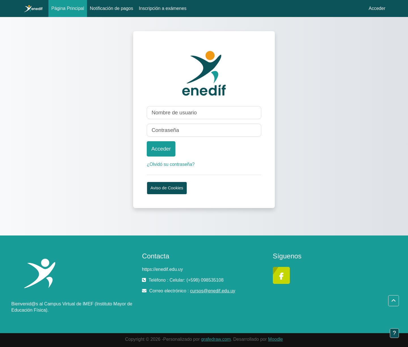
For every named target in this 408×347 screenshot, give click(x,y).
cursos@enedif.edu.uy (212, 290)
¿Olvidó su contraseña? (171, 164)
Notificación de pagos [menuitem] (111, 8)
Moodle (275, 339)
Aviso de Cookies (166, 187)
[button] (393, 301)
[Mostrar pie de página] (394, 333)
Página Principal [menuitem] (67, 8)
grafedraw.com (216, 339)
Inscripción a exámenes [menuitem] (162, 8)
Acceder (377, 8)
